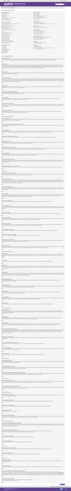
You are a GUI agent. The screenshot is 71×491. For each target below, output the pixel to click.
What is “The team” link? (37, 19)
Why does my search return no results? (39, 31)
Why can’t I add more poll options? (6, 36)
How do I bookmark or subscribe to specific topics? (40, 37)
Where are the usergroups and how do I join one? (40, 15)
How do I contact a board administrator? (39, 48)
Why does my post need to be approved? (7, 42)
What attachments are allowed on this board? (40, 42)
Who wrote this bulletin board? (38, 46)
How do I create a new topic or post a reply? (7, 32)
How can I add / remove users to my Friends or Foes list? (41, 27)
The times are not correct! (4, 24)
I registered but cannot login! (5, 15)
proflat (6, 489)
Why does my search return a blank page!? (39, 32)
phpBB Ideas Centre (41, 466)
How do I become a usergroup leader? (39, 16)
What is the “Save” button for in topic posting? (7, 41)
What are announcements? (5, 50)
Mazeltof (9, 489)
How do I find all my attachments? (38, 43)
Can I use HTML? (3, 46)
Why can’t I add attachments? (5, 38)
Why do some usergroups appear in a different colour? (41, 17)
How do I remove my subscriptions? (38, 39)
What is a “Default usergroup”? (38, 18)
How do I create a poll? (4, 35)
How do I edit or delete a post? (5, 33)
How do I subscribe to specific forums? (39, 38)
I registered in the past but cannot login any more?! (8, 17)
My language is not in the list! (5, 26)
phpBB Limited (26, 460)
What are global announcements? (6, 49)
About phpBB (3, 461)
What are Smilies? (3, 47)
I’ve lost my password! (4, 18)
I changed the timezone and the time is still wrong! (8, 25)
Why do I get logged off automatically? (6, 19)
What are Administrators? (37, 13)
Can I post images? (4, 48)
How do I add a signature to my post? (6, 34)
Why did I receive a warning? (5, 39)
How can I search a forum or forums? (39, 30)
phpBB (29, 143)
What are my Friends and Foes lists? (38, 26)
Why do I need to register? (5, 13)
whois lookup (3, 472)
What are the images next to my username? (7, 27)
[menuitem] (9, 1)
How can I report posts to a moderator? (6, 40)
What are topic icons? (4, 52)
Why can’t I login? (3, 16)
